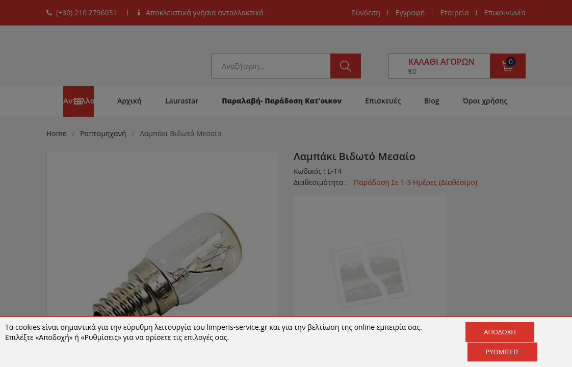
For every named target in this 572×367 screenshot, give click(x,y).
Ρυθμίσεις (502, 351)
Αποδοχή (500, 331)
